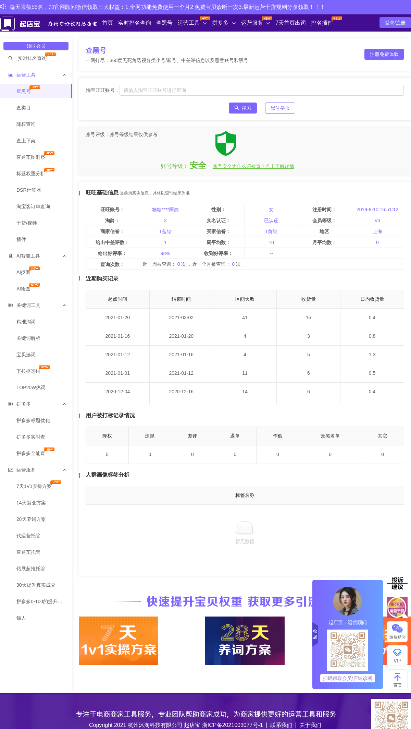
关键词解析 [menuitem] (28, 338)
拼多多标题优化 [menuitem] (33, 420)
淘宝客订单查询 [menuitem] (33, 206)
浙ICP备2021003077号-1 (232, 725)
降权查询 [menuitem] (26, 124)
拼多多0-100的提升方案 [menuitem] (41, 601)
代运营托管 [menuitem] (28, 535)
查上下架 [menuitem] (26, 140)
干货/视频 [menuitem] (26, 223)
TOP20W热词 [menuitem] (31, 387)
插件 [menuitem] (21, 239)
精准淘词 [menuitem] (26, 321)
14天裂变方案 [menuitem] (31, 502)
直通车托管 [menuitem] (28, 552)
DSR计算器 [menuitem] (28, 190)
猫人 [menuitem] (21, 618)
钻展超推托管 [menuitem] (30, 568)
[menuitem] (36, 58)
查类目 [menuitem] (23, 107)
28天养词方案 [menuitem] (31, 519)
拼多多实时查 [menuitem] (30, 437)
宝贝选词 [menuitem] (26, 354)
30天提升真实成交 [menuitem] (35, 585)
